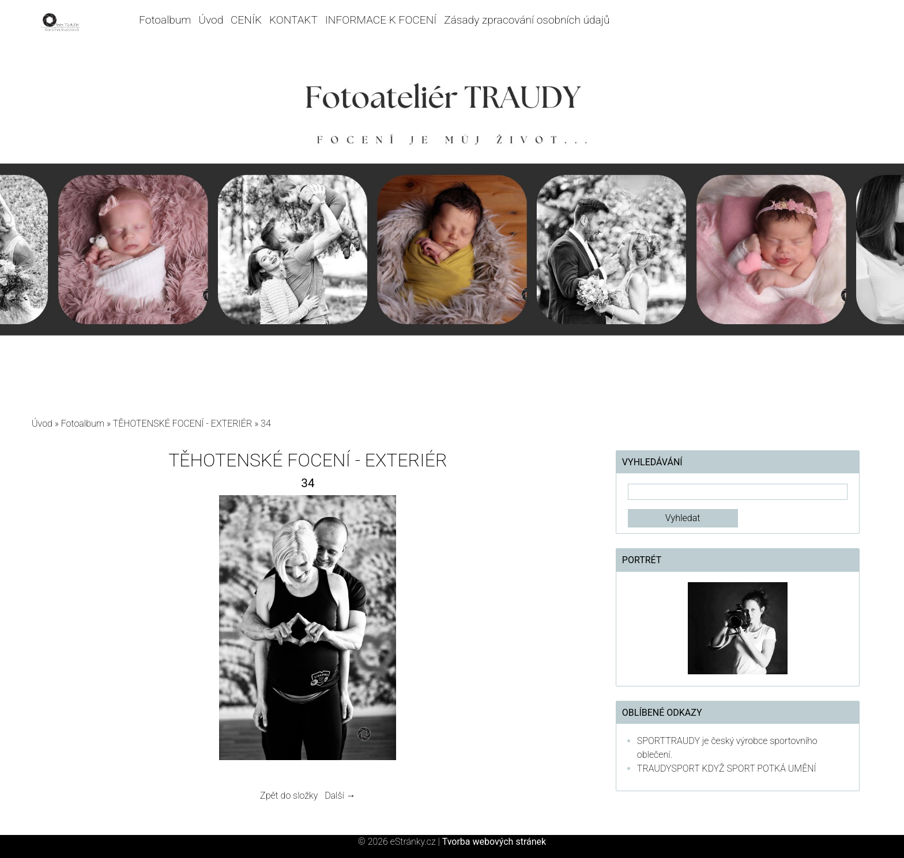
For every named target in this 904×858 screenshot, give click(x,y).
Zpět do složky (289, 795)
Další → (340, 795)
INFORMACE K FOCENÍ (381, 19)
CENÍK (246, 19)
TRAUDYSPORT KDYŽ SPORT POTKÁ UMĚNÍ (726, 768)
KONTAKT (293, 19)
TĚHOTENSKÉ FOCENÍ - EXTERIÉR (183, 423)
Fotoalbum (165, 19)
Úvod (210, 19)
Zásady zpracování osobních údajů (526, 19)
